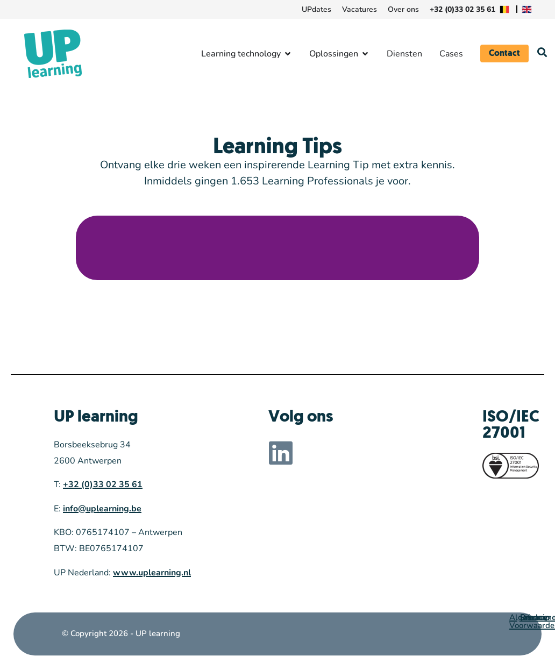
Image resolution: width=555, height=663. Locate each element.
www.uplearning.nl (152, 573)
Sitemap (535, 617)
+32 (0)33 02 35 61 (103, 484)
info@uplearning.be (102, 509)
